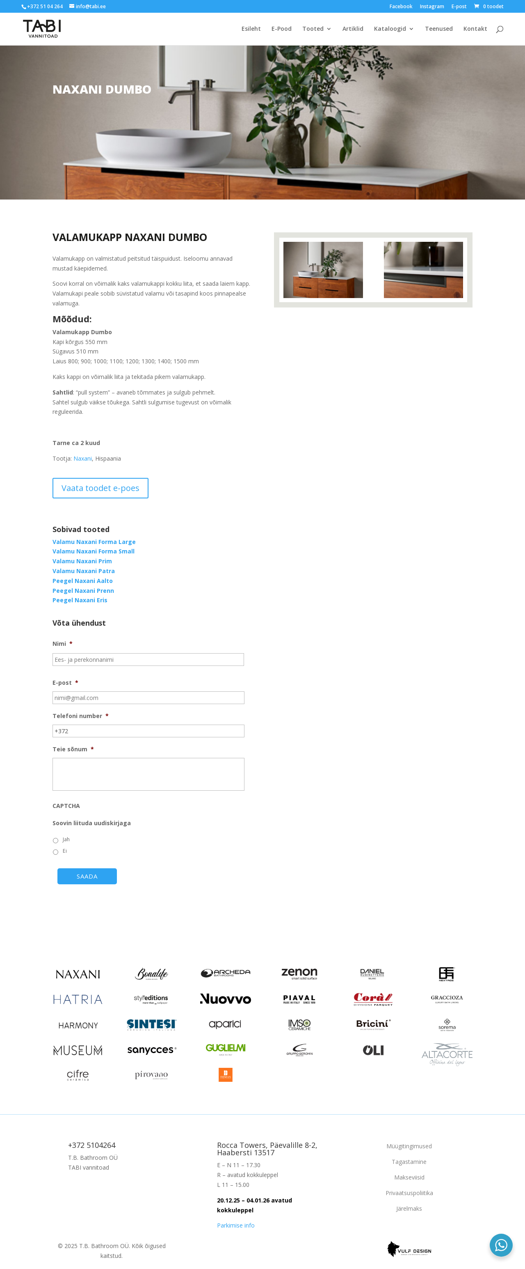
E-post (459, 7)
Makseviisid (409, 1177)
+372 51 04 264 (45, 6)
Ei (65, 850)
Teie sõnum (73, 749)
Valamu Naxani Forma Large (94, 542)
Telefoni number (80, 716)
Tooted (313, 29)
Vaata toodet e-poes (100, 487)
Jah (66, 839)
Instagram (432, 7)
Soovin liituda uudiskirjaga (91, 823)
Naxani (82, 458)
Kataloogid (390, 29)
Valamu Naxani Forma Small (93, 551)
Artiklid (352, 29)
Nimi (62, 643)
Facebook (401, 7)
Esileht (251, 29)
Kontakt (475, 29)
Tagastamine (409, 1162)
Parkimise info (236, 1225)
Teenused (439, 29)
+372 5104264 (91, 1145)
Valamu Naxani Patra (83, 571)
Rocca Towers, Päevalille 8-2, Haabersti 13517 (267, 1148)
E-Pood (282, 29)
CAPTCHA (66, 806)
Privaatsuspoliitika (409, 1193)
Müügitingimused (409, 1146)
